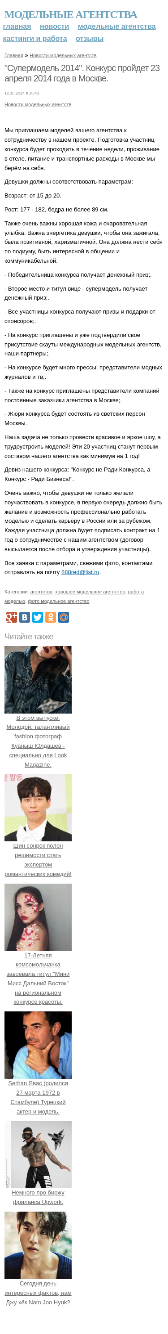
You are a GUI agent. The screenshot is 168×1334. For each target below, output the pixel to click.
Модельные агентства (70, 14)
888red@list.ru (80, 572)
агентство (41, 591)
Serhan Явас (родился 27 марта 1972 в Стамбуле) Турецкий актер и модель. (38, 1092)
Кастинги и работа (35, 38)
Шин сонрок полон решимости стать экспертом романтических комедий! (38, 855)
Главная (17, 26)
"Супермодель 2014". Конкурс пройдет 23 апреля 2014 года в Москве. (81, 73)
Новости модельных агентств (63, 55)
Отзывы (89, 38)
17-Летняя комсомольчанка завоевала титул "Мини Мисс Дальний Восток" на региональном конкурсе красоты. (38, 974)
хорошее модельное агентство (90, 591)
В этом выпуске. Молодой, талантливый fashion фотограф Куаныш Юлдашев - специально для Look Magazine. (38, 736)
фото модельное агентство (59, 601)
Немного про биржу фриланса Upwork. (38, 1193)
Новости (54, 26)
